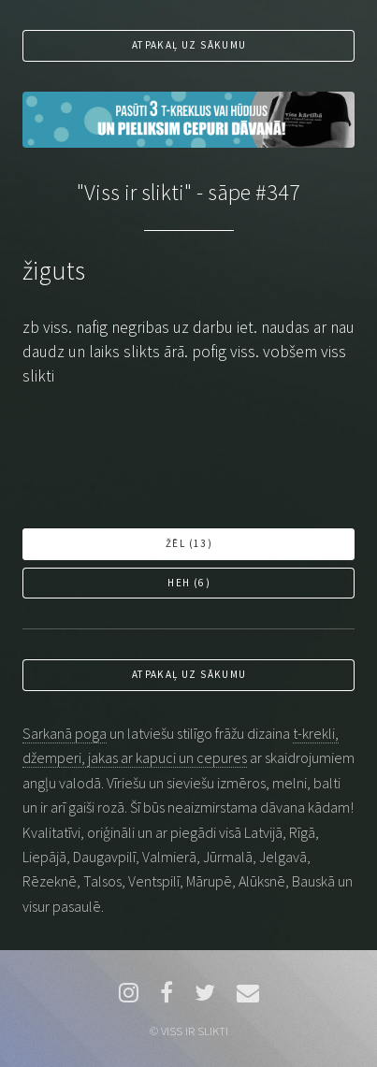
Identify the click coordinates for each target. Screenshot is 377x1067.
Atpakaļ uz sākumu (189, 44)
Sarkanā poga (64, 733)
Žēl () (189, 543)
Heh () (188, 582)
